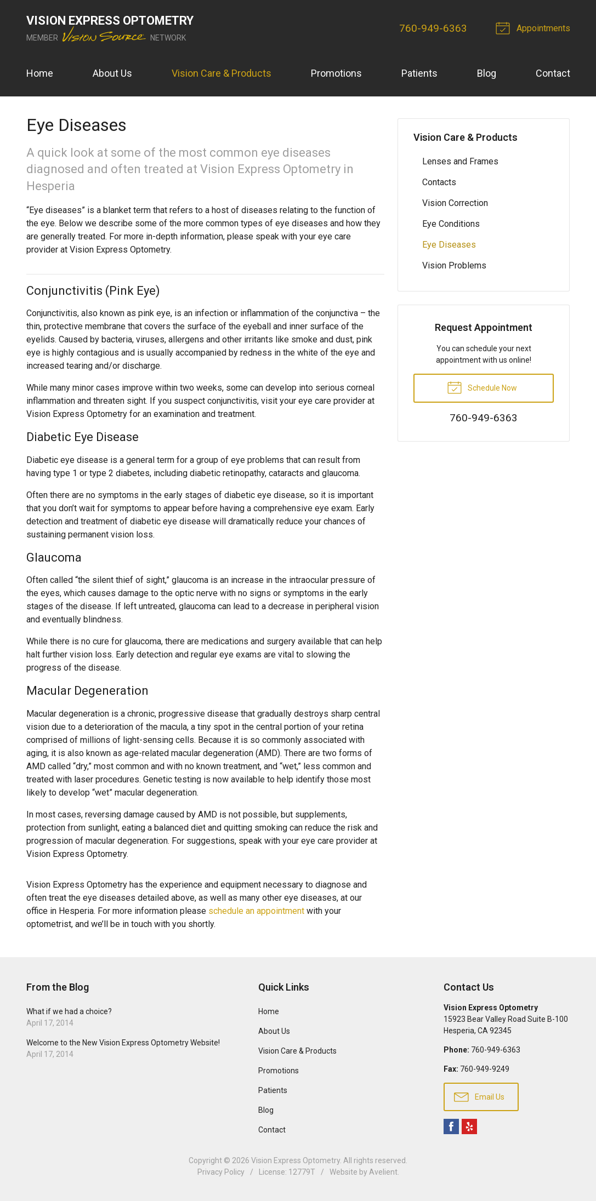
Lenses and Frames (460, 161)
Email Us (479, 1096)
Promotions (336, 73)
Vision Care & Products (221, 73)
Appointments (534, 27)
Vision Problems (454, 265)
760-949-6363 (433, 28)
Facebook (451, 1126)
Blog (486, 73)
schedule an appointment (256, 911)
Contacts (439, 182)
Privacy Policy (221, 1172)
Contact (553, 73)
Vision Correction (455, 203)
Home (39, 73)
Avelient (383, 1172)
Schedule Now (482, 386)
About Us (112, 73)
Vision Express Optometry (295, 1160)
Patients (419, 73)
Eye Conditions (451, 224)
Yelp (469, 1126)
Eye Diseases (449, 244)
